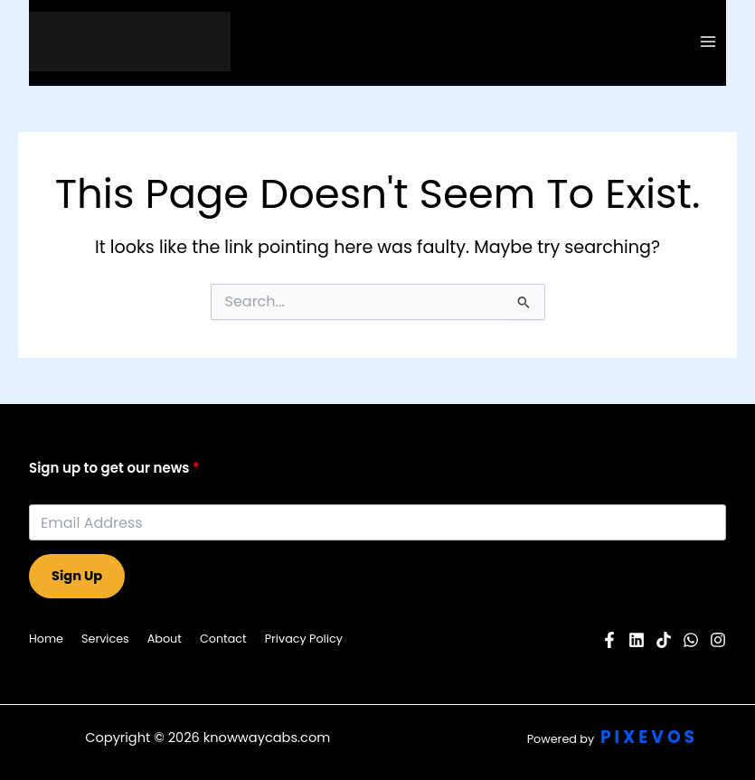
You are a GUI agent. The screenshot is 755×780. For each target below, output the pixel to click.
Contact (223, 638)
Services (105, 638)
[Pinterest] (664, 640)
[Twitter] (691, 640)
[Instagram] (718, 640)
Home (46, 638)
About (164, 638)
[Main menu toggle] (708, 41)
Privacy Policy (304, 638)
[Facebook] (609, 640)
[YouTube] (636, 640)
